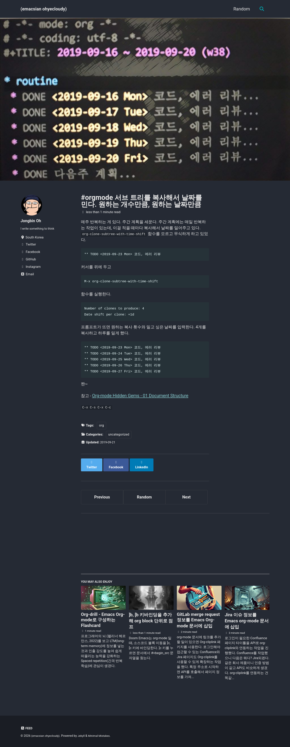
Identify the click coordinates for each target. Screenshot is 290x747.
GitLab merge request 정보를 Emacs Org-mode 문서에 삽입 (198, 629)
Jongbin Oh (32, 220)
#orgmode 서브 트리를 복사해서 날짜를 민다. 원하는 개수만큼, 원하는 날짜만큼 (141, 200)
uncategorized (118, 445)
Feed (27, 728)
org (101, 436)
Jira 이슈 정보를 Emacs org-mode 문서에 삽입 (247, 629)
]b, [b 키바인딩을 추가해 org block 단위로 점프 (151, 629)
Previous (102, 503)
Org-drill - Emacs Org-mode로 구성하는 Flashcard (103, 629)
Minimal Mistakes (104, 736)
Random (240, 8)
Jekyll (85, 736)
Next (186, 503)
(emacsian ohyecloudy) (44, 8)
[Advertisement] (175, 553)
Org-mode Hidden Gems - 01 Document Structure (141, 404)
